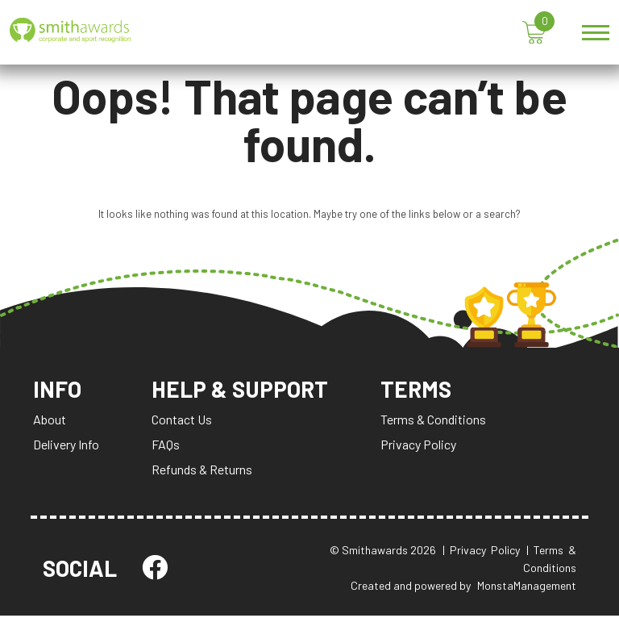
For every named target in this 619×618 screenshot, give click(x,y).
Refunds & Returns (202, 471)
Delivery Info (66, 446)
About (49, 421)
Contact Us (182, 421)
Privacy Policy (420, 446)
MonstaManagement (526, 588)
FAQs (166, 446)
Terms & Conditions (435, 421)
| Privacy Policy (481, 552)
